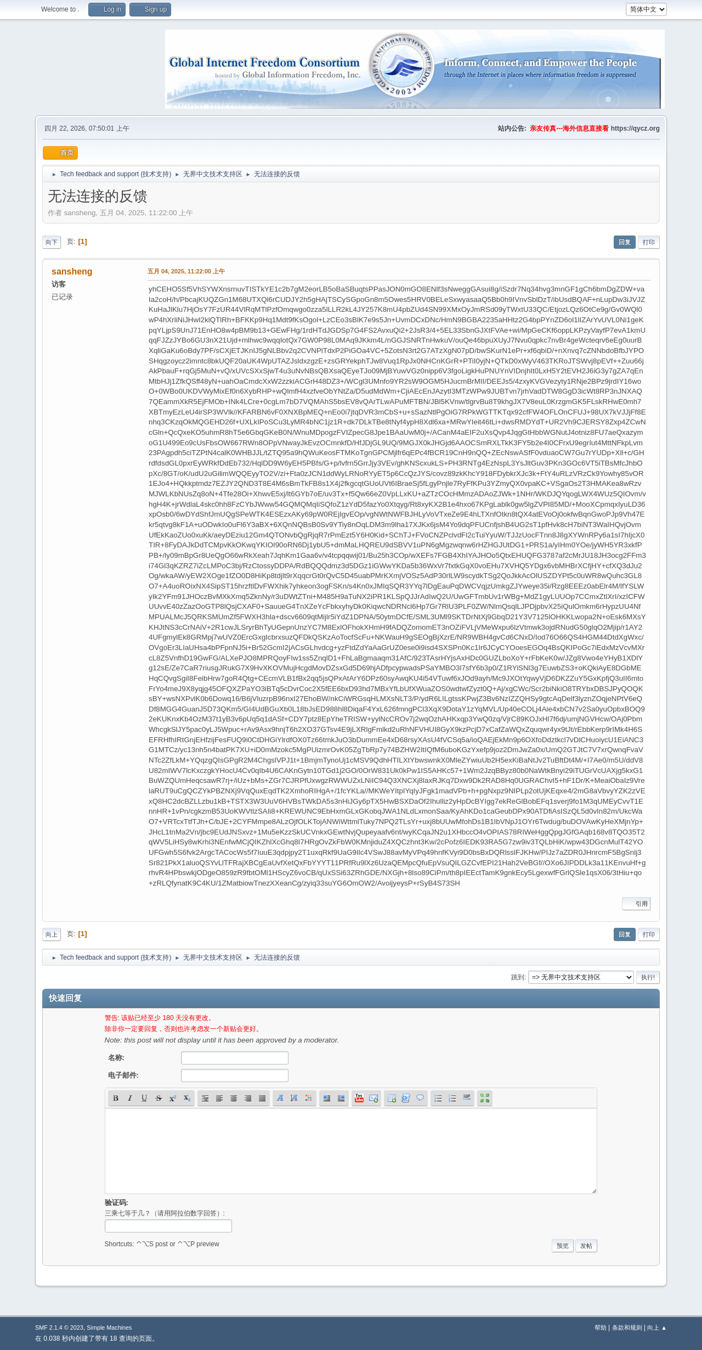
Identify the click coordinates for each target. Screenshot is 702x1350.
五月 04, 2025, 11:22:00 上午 (186, 271)
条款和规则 (627, 1327)
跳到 (517, 977)
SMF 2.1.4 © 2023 (59, 1327)
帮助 (601, 1327)
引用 (636, 903)
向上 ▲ (657, 1327)
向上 (52, 934)
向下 (52, 242)
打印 (649, 242)
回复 (625, 242)
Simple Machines (109, 1327)
